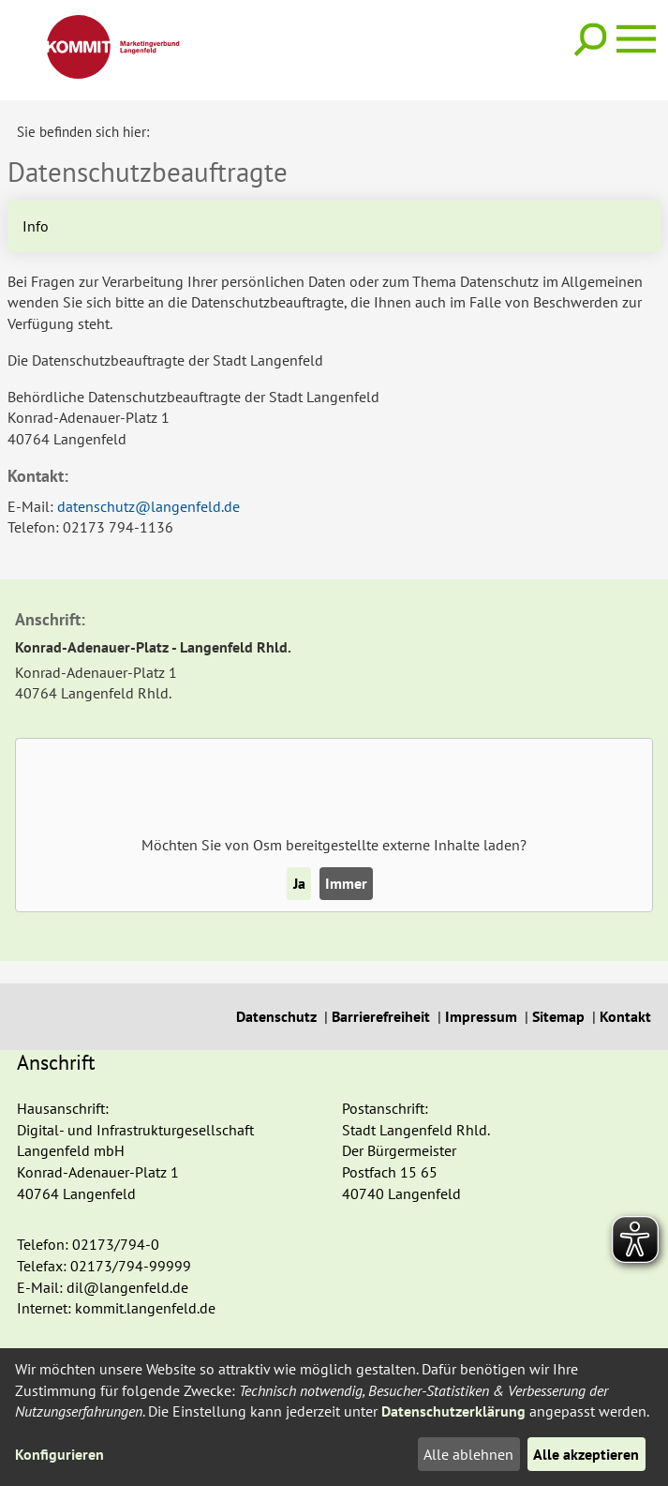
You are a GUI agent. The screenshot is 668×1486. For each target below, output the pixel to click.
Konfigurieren (59, 1454)
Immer (346, 882)
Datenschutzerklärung (453, 1411)
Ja (299, 882)
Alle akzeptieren (586, 1454)
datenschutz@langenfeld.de (148, 505)
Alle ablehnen (468, 1454)
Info (35, 225)
